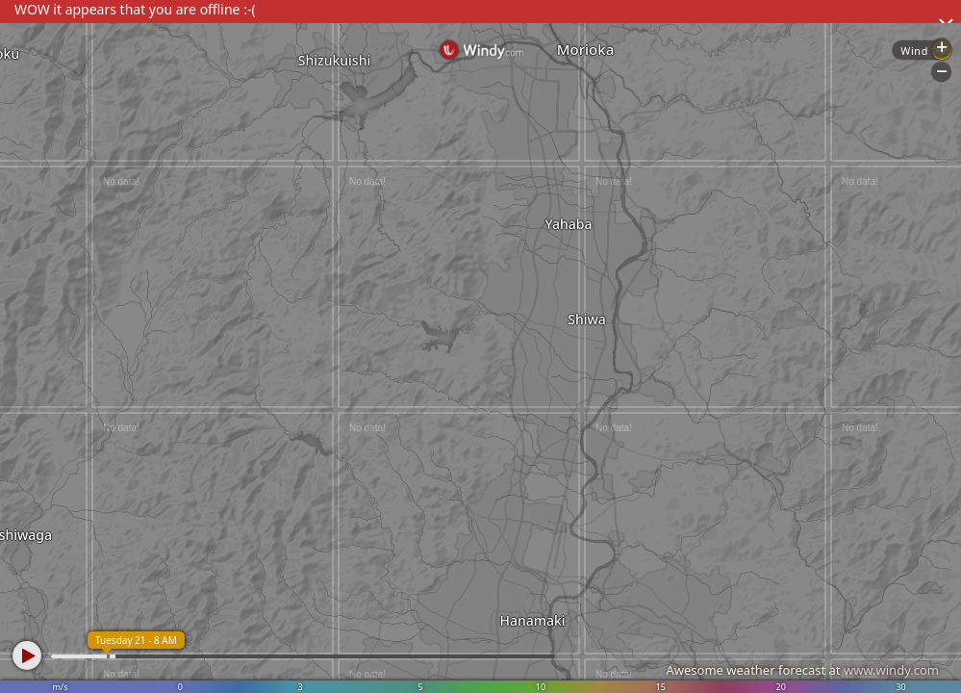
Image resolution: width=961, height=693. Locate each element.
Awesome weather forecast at (802, 670)
